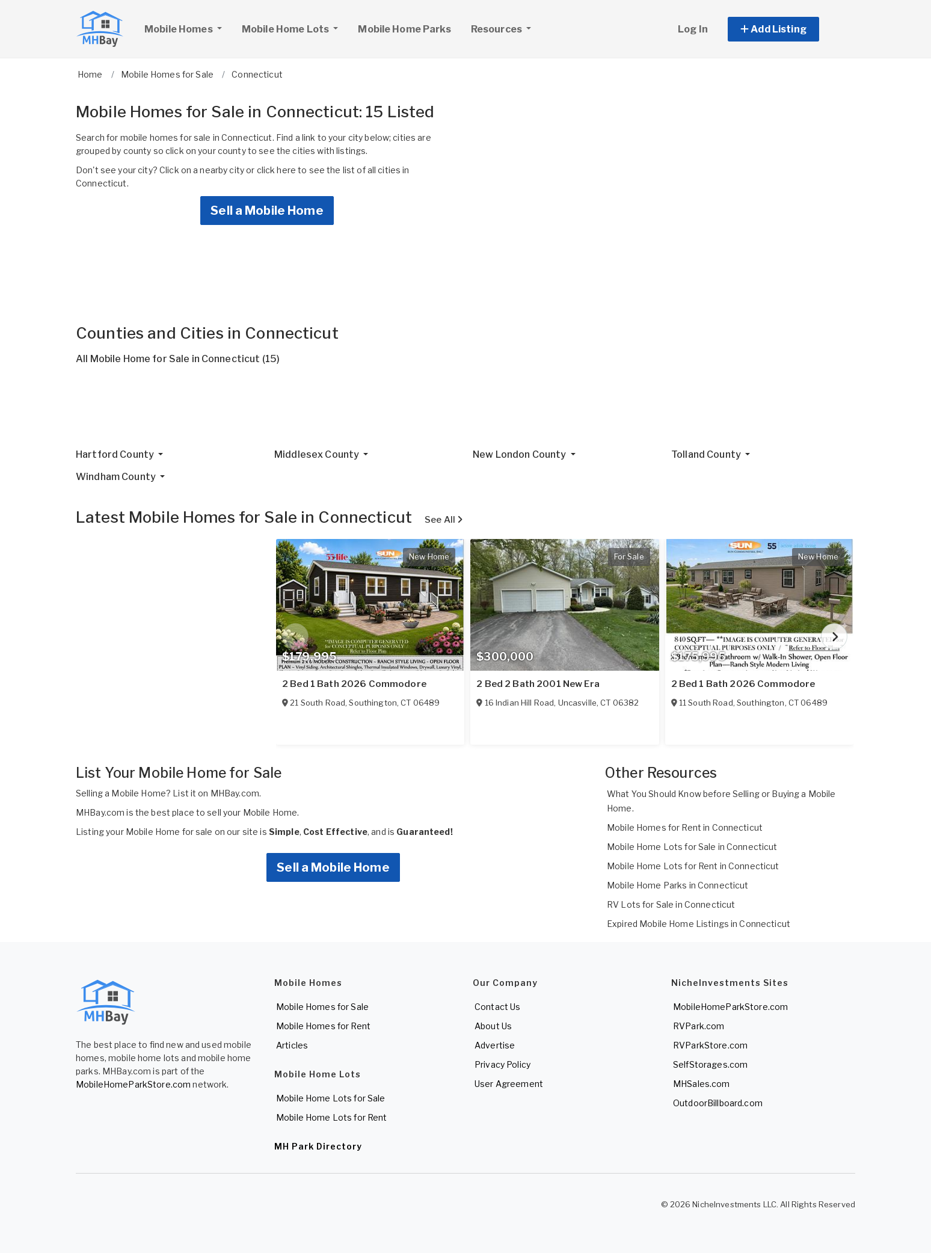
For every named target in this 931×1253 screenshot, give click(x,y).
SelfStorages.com (710, 1064)
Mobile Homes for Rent (323, 1026)
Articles (292, 1045)
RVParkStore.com (710, 1045)
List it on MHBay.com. (217, 793)
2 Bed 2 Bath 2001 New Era (538, 684)
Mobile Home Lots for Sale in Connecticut (692, 847)
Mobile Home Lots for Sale (331, 1098)
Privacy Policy (502, 1064)
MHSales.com (701, 1084)
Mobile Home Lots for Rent (331, 1117)
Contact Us (497, 1007)
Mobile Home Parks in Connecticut (677, 885)
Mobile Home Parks (404, 29)
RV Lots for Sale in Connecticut (671, 904)
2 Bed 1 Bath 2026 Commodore (354, 684)
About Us (493, 1026)
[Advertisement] (436, 411)
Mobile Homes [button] (187, 27)
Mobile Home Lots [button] (286, 29)
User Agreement (509, 1084)
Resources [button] (497, 29)
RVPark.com (698, 1026)
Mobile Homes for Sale (322, 1007)
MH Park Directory (318, 1146)
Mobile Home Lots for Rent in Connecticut (693, 866)
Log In (693, 29)
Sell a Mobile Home (267, 210)
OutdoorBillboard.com (718, 1103)
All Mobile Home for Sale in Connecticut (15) (178, 359)
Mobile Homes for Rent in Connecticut (685, 827)
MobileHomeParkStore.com (133, 1084)
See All (443, 519)
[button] (787, 29)
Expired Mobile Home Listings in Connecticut (698, 924)
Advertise (495, 1045)
